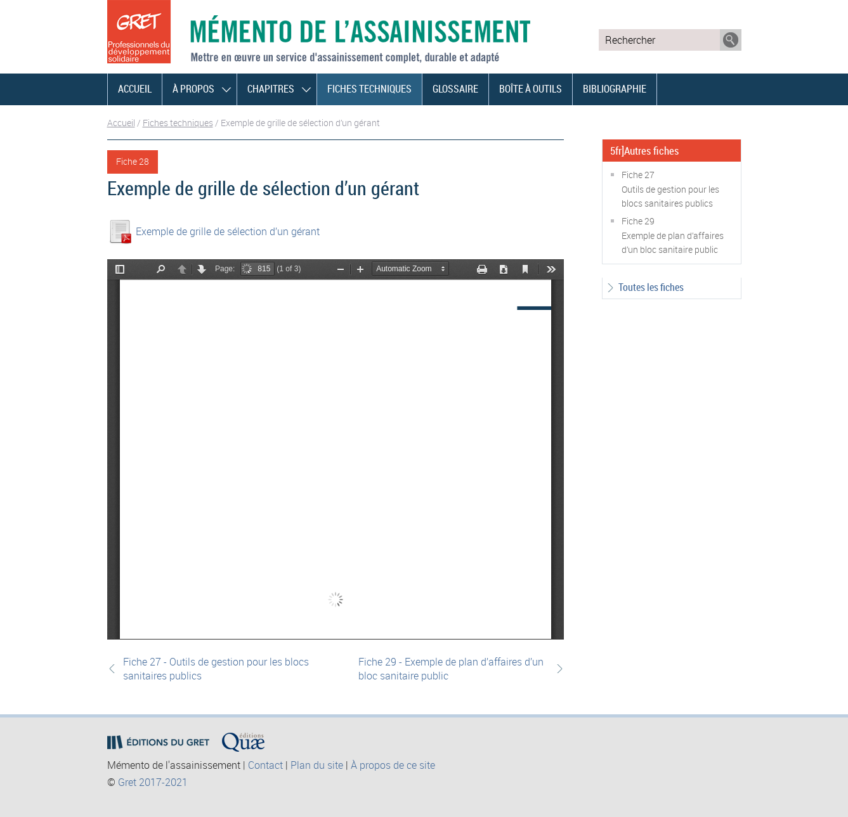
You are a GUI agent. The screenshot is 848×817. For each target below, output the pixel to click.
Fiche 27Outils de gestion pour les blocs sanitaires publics (670, 189)
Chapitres (270, 89)
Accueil (135, 89)
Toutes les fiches (651, 287)
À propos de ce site (393, 765)
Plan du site (316, 765)
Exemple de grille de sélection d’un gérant (228, 231)
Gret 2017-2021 (153, 782)
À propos (193, 89)
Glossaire (455, 89)
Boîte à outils (530, 89)
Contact (265, 765)
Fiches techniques (369, 89)
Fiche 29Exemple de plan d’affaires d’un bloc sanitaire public (673, 235)
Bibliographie (614, 89)
